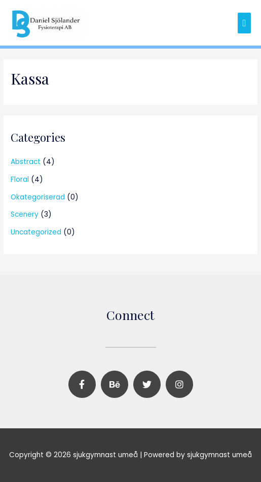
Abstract (26, 162)
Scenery (25, 214)
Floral (20, 179)
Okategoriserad (38, 197)
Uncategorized (36, 232)
